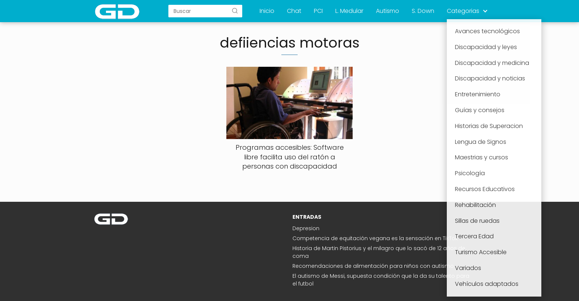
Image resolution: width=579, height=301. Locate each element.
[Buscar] (234, 11)
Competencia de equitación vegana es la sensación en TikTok (375, 238)
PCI (318, 11)
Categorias (463, 11)
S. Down (423, 11)
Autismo (387, 11)
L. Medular (349, 11)
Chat (294, 11)
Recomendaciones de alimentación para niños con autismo (373, 266)
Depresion (305, 228)
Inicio (267, 11)
